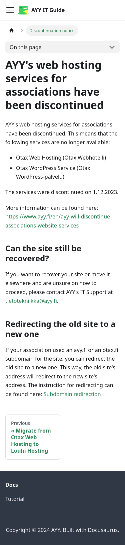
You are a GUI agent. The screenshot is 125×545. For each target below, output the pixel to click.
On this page (26, 47)
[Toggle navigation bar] (10, 10)
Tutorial (14, 499)
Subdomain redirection (72, 394)
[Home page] (11, 30)
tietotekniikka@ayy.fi (31, 300)
